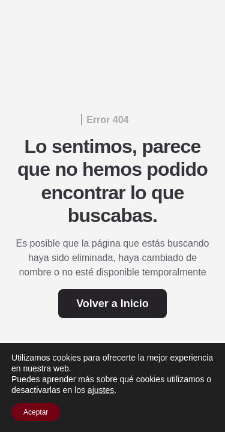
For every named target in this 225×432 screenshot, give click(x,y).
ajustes (101, 390)
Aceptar (35, 412)
